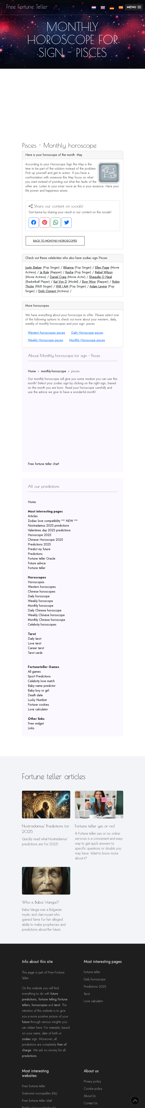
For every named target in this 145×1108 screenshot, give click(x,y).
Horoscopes (36, 582)
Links (31, 728)
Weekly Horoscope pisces (45, 340)
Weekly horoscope (40, 601)
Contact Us (91, 1103)
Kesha (69, 272)
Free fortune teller (33, 1086)
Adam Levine (98, 286)
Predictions (35, 554)
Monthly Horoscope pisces (87, 340)
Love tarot (34, 643)
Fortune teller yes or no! (95, 826)
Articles (33, 516)
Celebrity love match (41, 681)
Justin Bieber (33, 267)
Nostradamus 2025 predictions (48, 525)
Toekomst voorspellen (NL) (39, 1093)
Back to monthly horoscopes (55, 241)
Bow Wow (89, 281)
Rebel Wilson (104, 272)
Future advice (37, 563)
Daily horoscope (39, 596)
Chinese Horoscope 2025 (45, 539)
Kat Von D (60, 281)
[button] (134, 7)
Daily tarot (34, 638)
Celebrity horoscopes (42, 624)
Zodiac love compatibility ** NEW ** (53, 521)
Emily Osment (47, 291)
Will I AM (62, 286)
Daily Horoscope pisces (87, 332)
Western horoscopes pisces (46, 332)
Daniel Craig (58, 277)
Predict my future (39, 549)
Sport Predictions (39, 676)
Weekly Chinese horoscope (46, 615)
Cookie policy (93, 1088)
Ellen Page (102, 267)
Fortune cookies (38, 704)
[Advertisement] (72, 98)
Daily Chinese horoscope (44, 610)
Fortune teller (36, 568)
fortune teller (92, 972)
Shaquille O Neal (100, 277)
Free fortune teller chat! (43, 464)
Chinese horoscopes (41, 591)
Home (32, 371)
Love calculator (38, 709)
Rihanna (68, 267)
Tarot (87, 994)
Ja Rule (44, 272)
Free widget (36, 723)
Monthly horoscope (40, 605)
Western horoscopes (42, 587)
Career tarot (36, 648)
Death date (35, 695)
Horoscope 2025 (39, 535)
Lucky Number (37, 700)
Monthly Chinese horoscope (46, 620)
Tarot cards (35, 653)
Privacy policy (92, 1081)
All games (34, 671)
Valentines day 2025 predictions (49, 530)
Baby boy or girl (38, 690)
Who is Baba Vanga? (40, 902)
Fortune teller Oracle (41, 558)
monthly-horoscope (53, 371)
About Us (90, 1096)
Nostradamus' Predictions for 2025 (45, 829)
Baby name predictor (42, 685)
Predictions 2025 (39, 544)
